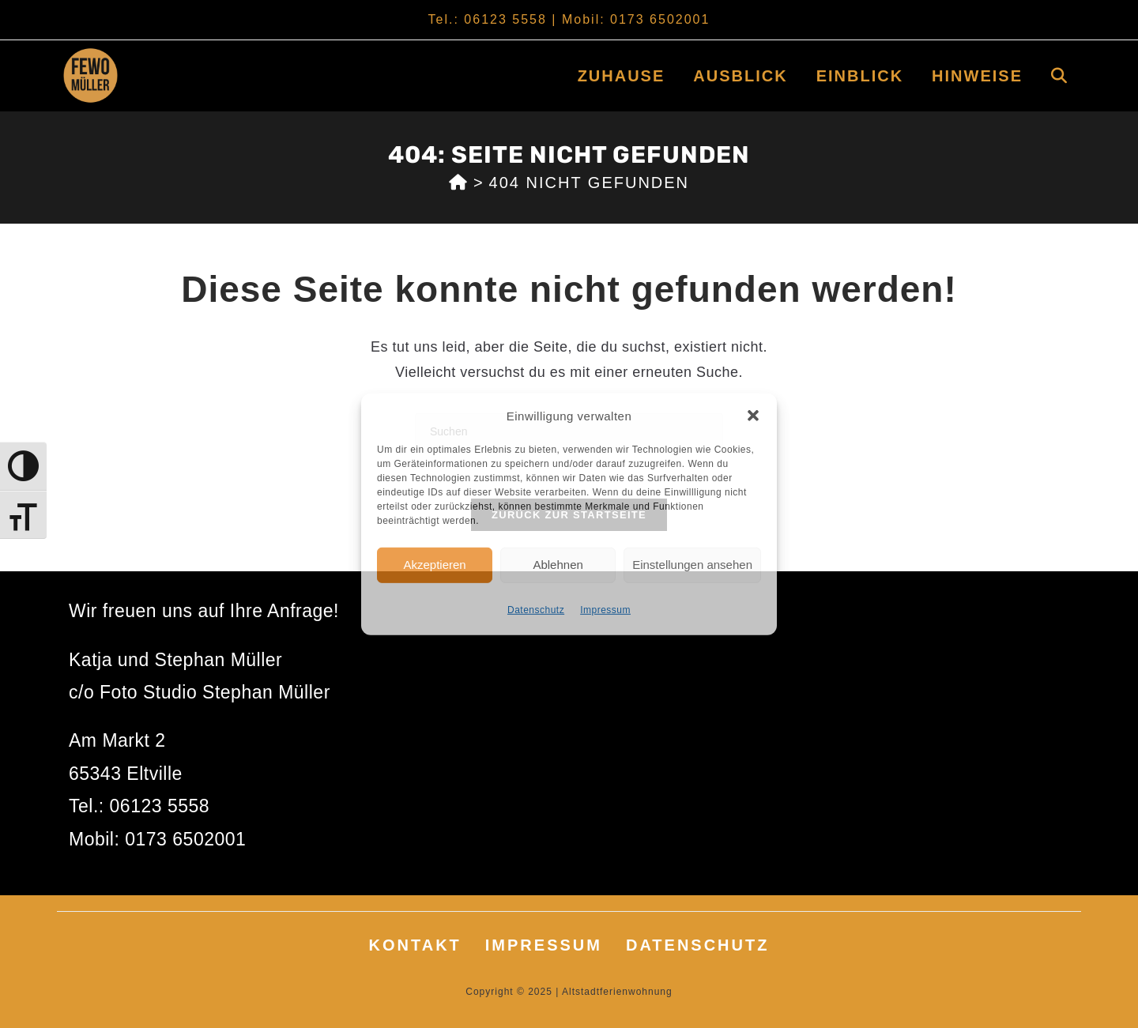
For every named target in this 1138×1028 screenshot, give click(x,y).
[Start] (459, 182)
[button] (753, 416)
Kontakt (415, 945)
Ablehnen (557, 564)
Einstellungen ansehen (692, 564)
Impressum (605, 609)
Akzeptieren (434, 564)
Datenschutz (535, 609)
